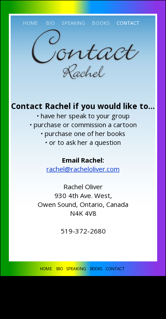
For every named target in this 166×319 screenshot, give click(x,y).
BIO (50, 22)
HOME (30, 22)
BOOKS (100, 22)
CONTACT (127, 22)
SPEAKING (72, 22)
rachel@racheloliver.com (83, 168)
